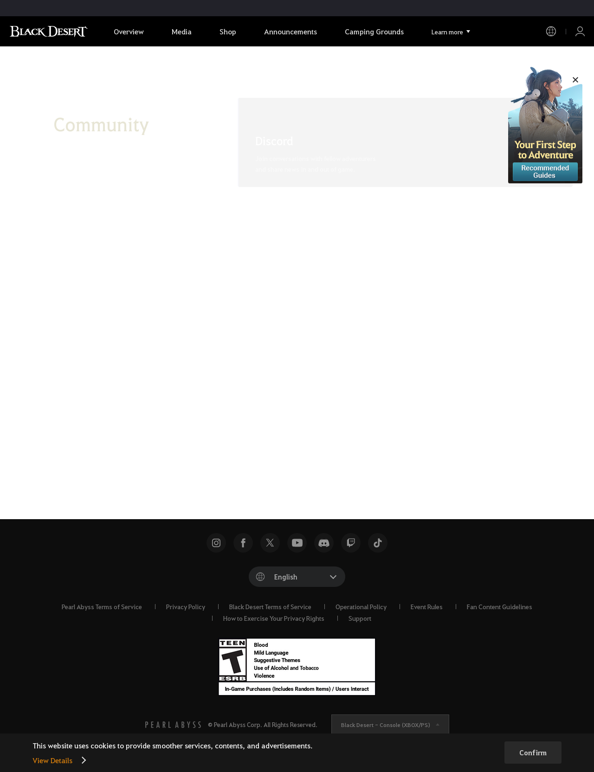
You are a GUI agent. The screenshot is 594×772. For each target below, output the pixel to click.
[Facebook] (260, 440)
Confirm (533, 752)
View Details (52, 760)
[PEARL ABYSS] (173, 725)
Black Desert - (385, 724)
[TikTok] (286, 440)
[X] (234, 440)
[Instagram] (312, 440)
